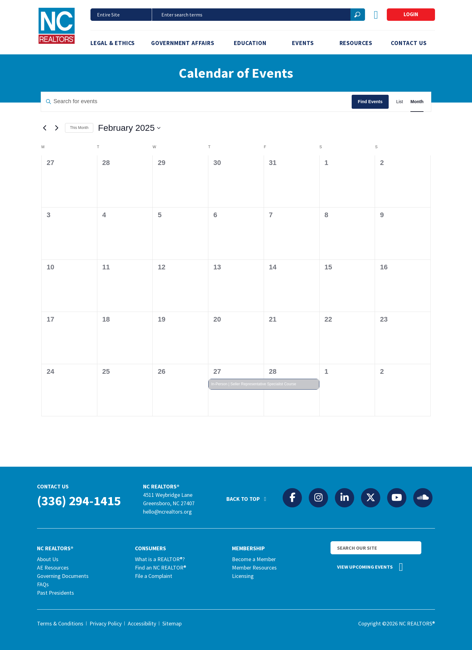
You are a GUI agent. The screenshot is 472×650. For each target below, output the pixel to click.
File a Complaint (153, 575)
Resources (356, 43)
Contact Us (408, 43)
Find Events (370, 101)
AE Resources (53, 567)
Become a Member (254, 559)
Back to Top (249, 496)
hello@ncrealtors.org (167, 511)
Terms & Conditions (60, 623)
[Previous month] (44, 128)
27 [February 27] (217, 371)
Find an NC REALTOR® (160, 567)
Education (250, 43)
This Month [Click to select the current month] (79, 128)
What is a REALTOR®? (160, 559)
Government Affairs (182, 43)
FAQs (43, 584)
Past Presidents (55, 592)
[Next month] (56, 128)
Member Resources (254, 567)
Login (411, 14)
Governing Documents (63, 575)
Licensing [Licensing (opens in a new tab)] (243, 575)
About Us (47, 559)
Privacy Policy (106, 623)
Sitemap (172, 623)
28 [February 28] (272, 371)
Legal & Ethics (112, 43)
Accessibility (142, 623)
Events (303, 43)
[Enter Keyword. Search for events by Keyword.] (196, 102)
